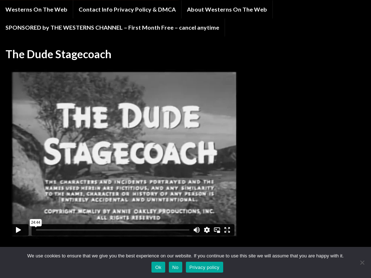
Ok (158, 267)
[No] (362, 262)
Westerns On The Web (36, 9)
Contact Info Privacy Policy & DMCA (127, 9)
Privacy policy (204, 267)
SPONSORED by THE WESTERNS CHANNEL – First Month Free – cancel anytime (112, 27)
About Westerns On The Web (227, 9)
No (175, 267)
